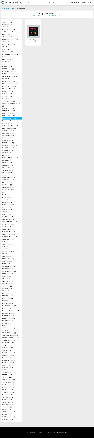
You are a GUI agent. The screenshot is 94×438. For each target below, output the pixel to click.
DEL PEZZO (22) (8, 133)
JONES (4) (6, 199)
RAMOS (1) (6, 323)
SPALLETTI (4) (8, 362)
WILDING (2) (7, 414)
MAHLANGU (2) (8, 231)
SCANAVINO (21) (9, 340)
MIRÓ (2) (6, 264)
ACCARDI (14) (7, 22)
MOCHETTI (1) (9, 266)
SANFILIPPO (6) (9, 333)
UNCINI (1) (8, 387)
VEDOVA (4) (7, 394)
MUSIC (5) (6, 276)
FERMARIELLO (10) (9, 145)
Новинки (37, 3)
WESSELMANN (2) (8, 412)
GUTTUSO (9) (8, 180)
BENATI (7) (7, 56)
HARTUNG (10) (8, 187)
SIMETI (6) (6, 350)
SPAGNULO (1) (9, 360)
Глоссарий (55, 432)
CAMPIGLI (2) (8, 81)
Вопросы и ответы (63, 432)
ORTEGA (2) (7, 288)
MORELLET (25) (9, 271)
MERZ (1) (6, 256)
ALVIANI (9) (7, 32)
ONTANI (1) (7, 286)
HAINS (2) (7, 182)
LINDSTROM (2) (8, 219)
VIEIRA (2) (6, 409)
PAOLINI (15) (7, 293)
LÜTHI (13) (6, 227)
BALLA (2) (7, 51)
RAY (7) (5, 325)
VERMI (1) (7, 399)
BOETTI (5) (8, 69)
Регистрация (75, 2)
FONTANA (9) (7, 150)
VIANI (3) (7, 407)
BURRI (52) (7, 74)
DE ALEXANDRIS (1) (10, 125)
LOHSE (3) (8, 224)
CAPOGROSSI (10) (10, 83)
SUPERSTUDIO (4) (7, 367)
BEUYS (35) (7, 59)
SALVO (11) (5, 330)
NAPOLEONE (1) (8, 278)
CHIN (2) (6, 98)
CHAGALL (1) (7, 93)
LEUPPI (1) (6, 212)
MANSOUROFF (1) (9, 234)
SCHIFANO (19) (8, 343)
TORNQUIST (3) (8, 380)
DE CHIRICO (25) (9, 128)
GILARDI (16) (7, 162)
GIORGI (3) (7, 165)
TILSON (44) (7, 377)
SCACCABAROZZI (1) (10, 338)
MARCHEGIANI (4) (8, 239)
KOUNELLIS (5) (8, 204)
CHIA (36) (7, 96)
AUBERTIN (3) (8, 44)
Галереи (31, 3)
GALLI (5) (6, 155)
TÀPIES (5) (7, 375)
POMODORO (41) (9, 313)
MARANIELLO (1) (9, 236)
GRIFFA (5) (7, 172)
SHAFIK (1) (7, 347)
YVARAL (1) (8, 417)
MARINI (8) (7, 244)
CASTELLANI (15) (9, 88)
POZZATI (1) (8, 318)
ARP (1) (5, 42)
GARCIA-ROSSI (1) (10, 157)
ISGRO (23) (7, 194)
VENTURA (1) (7, 397)
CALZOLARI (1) (9, 79)
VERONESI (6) (7, 402)
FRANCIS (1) (7, 153)
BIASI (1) (6, 61)
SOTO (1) (8, 355)
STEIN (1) (6, 365)
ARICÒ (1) (7, 37)
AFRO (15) (5, 27)
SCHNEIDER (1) (8, 345)
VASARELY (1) (8, 392)
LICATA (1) (7, 217)
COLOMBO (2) (8, 108)
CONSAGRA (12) (8, 111)
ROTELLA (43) (8, 328)
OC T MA (33, 41)
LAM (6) (6, 207)
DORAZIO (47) (8, 143)
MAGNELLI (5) (8, 229)
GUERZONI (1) (8, 177)
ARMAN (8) (10, 39)
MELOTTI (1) (7, 254)
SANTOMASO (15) (10, 335)
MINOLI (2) (7, 261)
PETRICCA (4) (9, 301)
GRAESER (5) (8, 170)
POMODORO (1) (8, 315)
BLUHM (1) (7, 66)
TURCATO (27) (8, 382)
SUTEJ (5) (7, 370)
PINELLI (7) (6, 308)
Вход (83, 2)
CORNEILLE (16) (9, 113)
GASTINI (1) (7, 160)
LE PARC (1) (7, 209)
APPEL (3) (6, 34)
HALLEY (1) (7, 185)
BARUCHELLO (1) (10, 54)
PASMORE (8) (7, 296)
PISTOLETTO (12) (11, 310)
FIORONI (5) (8, 148)
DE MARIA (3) (8, 130)
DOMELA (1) (7, 140)
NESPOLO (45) (7, 281)
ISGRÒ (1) (7, 197)
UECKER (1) (8, 385)
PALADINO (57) (9, 291)
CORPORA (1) (8, 115)
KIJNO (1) (7, 202)
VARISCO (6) (7, 389)
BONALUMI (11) (9, 71)
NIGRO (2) (7, 283)
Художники (23, 3)
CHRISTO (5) (8, 101)
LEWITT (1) (6, 214)
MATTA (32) (8, 251)
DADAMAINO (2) (7, 123)
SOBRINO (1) (8, 352)
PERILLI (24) (7, 298)
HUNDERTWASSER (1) (11, 191)
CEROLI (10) (7, 91)
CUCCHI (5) (7, 120)
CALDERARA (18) (9, 76)
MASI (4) (6, 246)
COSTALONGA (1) (9, 118)
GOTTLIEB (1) (8, 167)
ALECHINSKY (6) (8, 29)
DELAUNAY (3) (8, 135)
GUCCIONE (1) (8, 175)
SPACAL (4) (6, 357)
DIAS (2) (6, 138)
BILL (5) (5, 64)
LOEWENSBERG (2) (9, 222)
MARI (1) (6, 241)
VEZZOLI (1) (8, 404)
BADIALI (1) (7, 46)
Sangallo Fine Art (7, 8)
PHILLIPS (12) (7, 303)
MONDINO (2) (7, 268)
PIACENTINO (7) (9, 306)
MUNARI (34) (7, 273)
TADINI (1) (7, 372)
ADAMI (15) (7, 24)
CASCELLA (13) (9, 86)
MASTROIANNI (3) (10, 249)
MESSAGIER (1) (8, 259)
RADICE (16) (7, 320)
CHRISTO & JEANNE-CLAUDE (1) (11, 105)
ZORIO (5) (7, 419)
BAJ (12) (6, 49)
